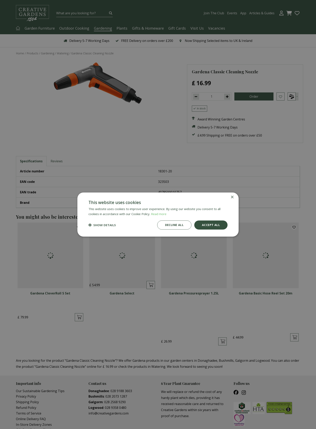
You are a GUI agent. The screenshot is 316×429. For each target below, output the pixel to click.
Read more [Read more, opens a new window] (158, 214)
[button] (102, 225)
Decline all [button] (174, 225)
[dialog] (158, 214)
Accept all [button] (211, 225)
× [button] (232, 197)
